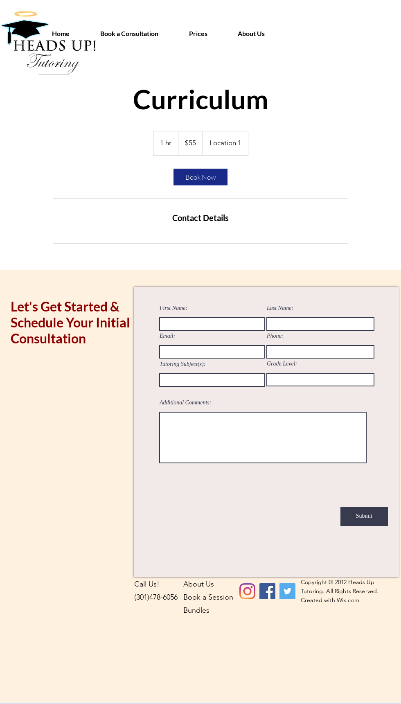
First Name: (173, 308)
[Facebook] (267, 591)
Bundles (196, 610)
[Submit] (364, 516)
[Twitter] (287, 591)
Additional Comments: (185, 403)
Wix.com (348, 600)
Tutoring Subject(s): (182, 364)
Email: (167, 336)
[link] (200, 177)
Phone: (275, 336)
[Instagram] (247, 591)
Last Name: (280, 308)
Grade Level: (282, 364)
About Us (198, 584)
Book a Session (208, 597)
